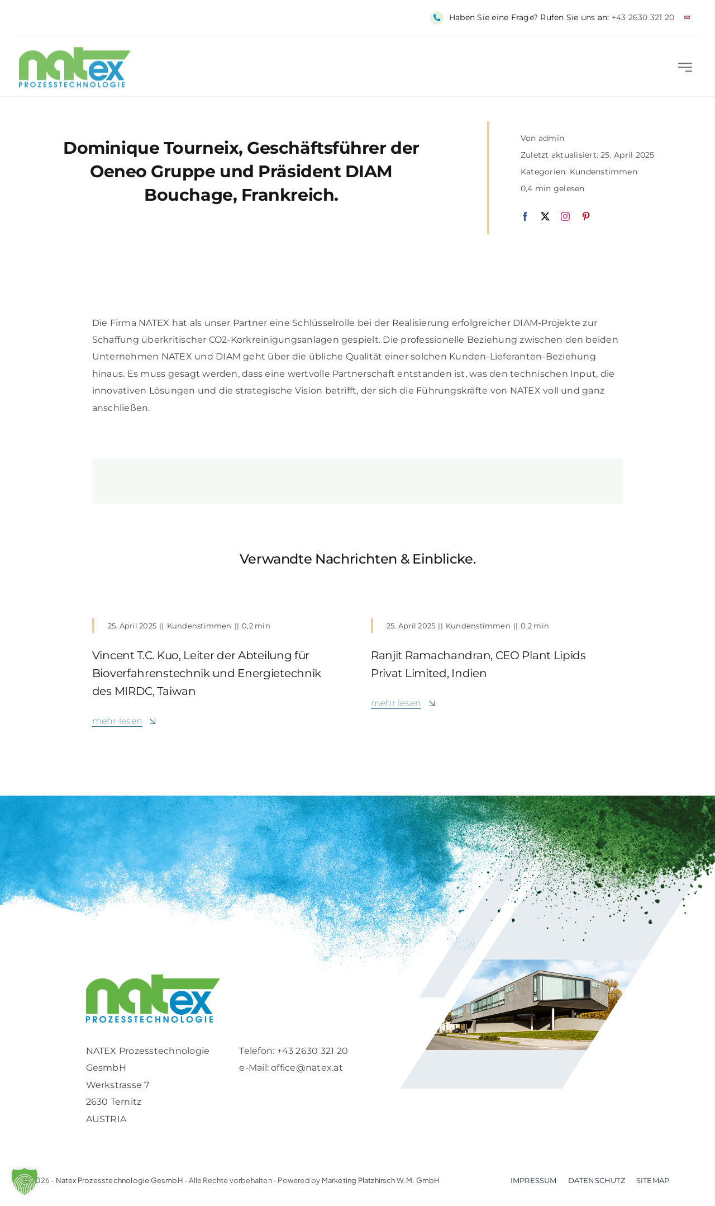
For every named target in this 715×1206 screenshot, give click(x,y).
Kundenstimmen (603, 172)
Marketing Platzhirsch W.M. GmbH (381, 1180)
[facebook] (525, 216)
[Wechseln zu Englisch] (687, 18)
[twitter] (545, 216)
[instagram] (565, 216)
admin (551, 138)
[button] (24, 1181)
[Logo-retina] (153, 978)
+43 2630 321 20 (643, 17)
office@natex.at (307, 1067)
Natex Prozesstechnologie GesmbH (119, 1180)
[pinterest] (585, 216)
